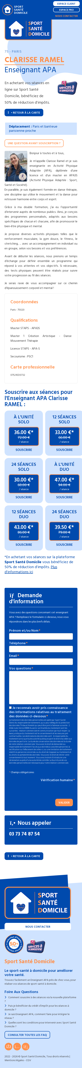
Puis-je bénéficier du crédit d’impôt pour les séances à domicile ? (37, 1008)
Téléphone (17, 643)
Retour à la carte (24, 112)
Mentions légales (14, 1060)
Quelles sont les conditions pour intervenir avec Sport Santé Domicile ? (40, 1024)
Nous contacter (66, 16)
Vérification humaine (57, 780)
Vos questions (20, 668)
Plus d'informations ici (31, 569)
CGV (28, 1060)
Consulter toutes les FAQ (27, 1035)
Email (13, 656)
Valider (64, 802)
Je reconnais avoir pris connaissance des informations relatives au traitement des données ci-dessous (40, 712)
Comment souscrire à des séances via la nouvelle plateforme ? (40, 999)
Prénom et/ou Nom (23, 631)
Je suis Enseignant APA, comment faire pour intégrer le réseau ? (37, 1016)
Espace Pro (66, 10)
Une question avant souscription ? (34, 143)
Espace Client (66, 4)
